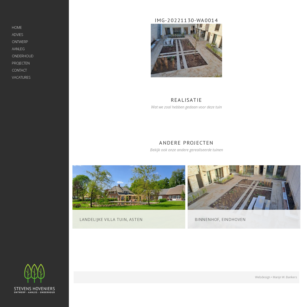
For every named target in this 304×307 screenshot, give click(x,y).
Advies (17, 34)
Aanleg (18, 48)
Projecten (21, 63)
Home (17, 27)
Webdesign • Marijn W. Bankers (276, 277)
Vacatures (21, 77)
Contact (19, 70)
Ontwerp (20, 41)
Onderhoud (22, 56)
